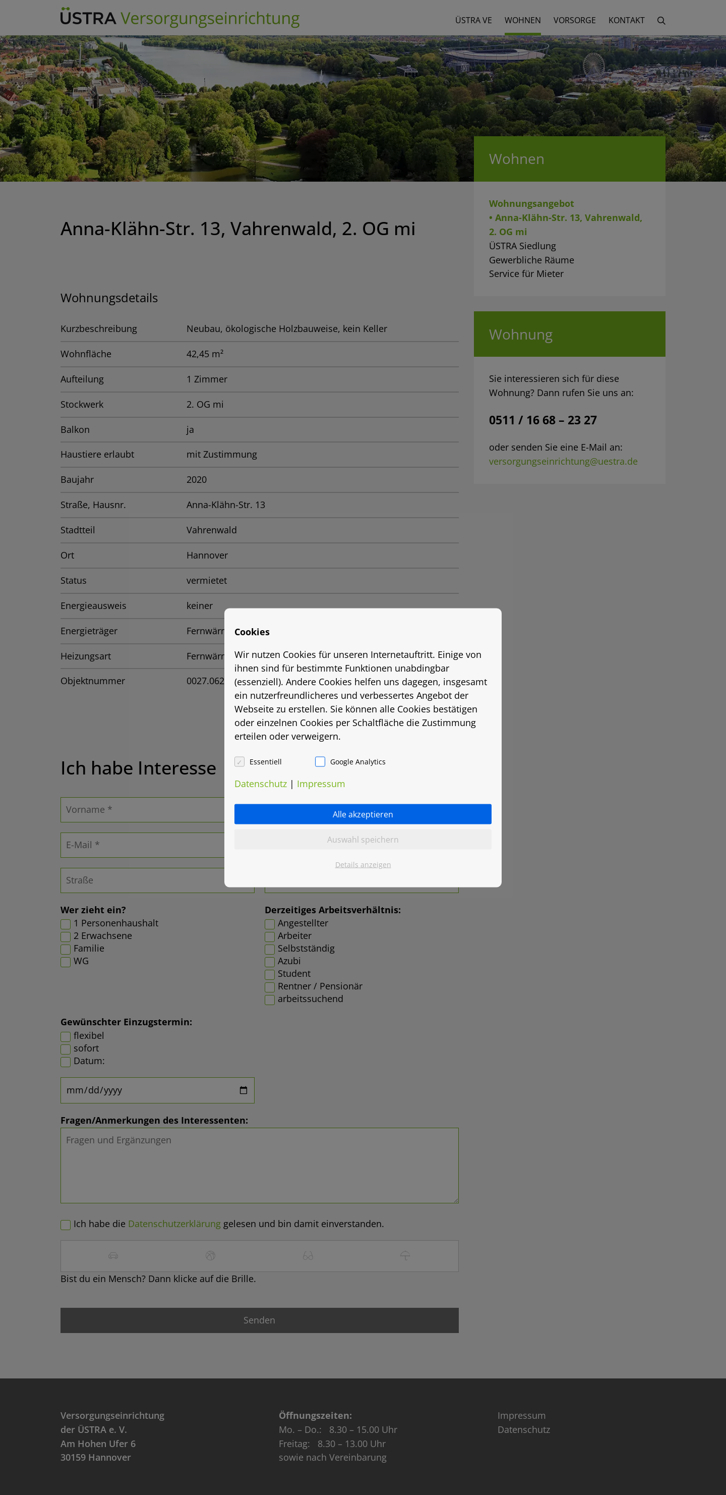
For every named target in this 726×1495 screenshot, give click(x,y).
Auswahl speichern (363, 839)
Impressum (321, 783)
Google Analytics (358, 761)
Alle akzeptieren (363, 813)
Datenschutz (260, 783)
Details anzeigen (363, 864)
